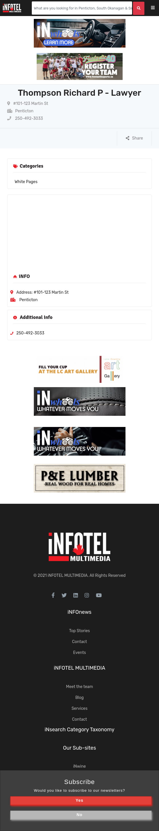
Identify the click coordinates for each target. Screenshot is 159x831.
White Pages (26, 181)
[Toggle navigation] (156, 8)
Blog (79, 697)
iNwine (79, 766)
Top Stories (79, 630)
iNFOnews (80, 612)
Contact (79, 641)
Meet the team (79, 686)
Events (79, 652)
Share (134, 138)
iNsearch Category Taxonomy (80, 729)
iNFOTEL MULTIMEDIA (68, 575)
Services (80, 708)
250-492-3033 (25, 118)
